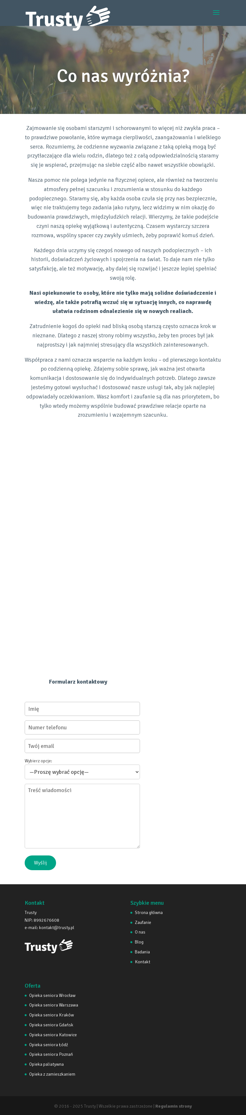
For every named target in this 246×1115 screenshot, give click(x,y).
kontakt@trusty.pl (56, 927)
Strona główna (149, 912)
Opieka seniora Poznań (51, 1054)
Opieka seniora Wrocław (52, 995)
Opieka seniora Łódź (48, 1044)
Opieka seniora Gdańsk (51, 1025)
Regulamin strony (173, 1106)
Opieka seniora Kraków (51, 1015)
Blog (139, 942)
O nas (140, 932)
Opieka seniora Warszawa (53, 1005)
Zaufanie (143, 922)
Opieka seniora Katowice (53, 1035)
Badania (142, 952)
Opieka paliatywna (46, 1064)
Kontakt (142, 962)
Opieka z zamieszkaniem (52, 1074)
